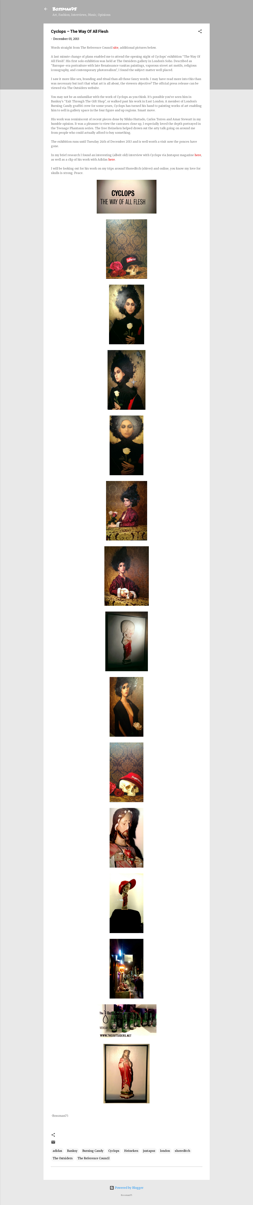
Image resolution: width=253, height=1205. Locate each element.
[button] (200, 32)
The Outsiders (63, 1158)
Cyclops (113, 1151)
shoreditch (182, 1151)
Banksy (72, 1151)
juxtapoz (149, 1151)
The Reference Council (93, 1158)
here (198, 155)
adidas (57, 1151)
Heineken (131, 1151)
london (165, 1151)
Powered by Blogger (126, 1188)
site (115, 47)
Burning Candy (92, 1151)
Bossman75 (64, 9)
